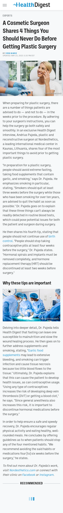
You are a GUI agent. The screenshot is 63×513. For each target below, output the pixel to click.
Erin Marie (11, 53)
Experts (7, 15)
